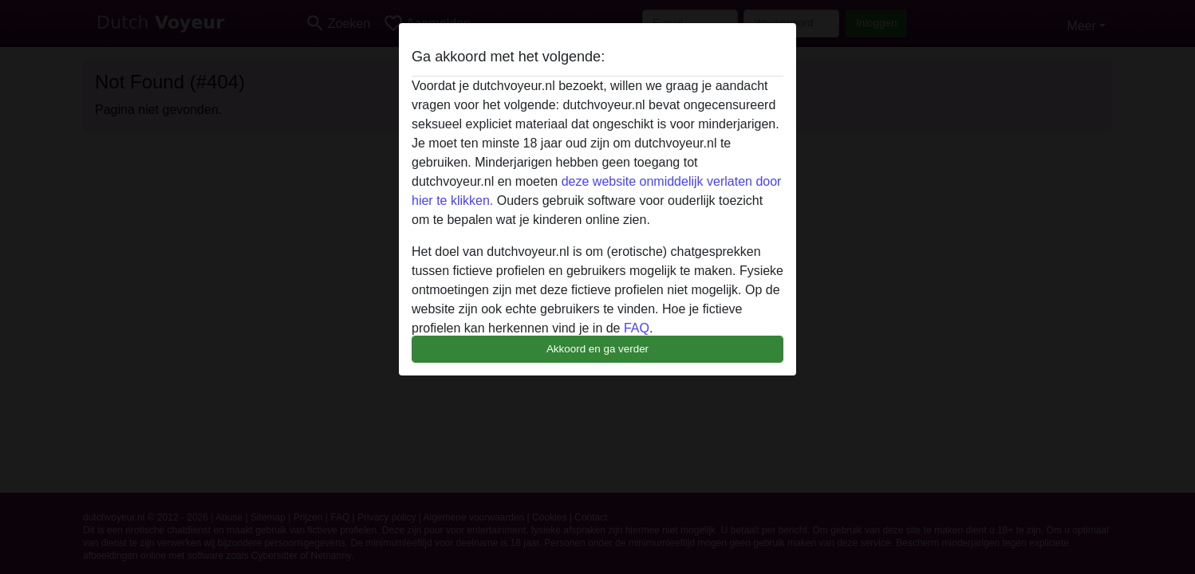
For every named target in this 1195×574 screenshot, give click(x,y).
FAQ (636, 328)
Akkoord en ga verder (597, 349)
